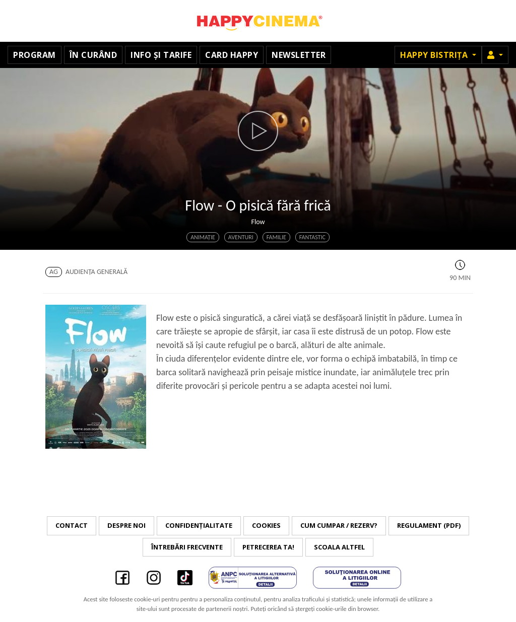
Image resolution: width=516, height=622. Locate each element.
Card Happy (231, 54)
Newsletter (299, 54)
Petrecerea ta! (268, 546)
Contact (71, 525)
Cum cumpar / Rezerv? (338, 525)
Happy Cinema (258, 21)
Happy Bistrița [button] (435, 54)
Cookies (266, 525)
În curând (93, 54)
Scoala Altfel (339, 546)
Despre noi (126, 525)
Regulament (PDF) (429, 525)
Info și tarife (161, 54)
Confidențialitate (198, 525)
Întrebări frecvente (187, 546)
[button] (495, 55)
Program (34, 54)
